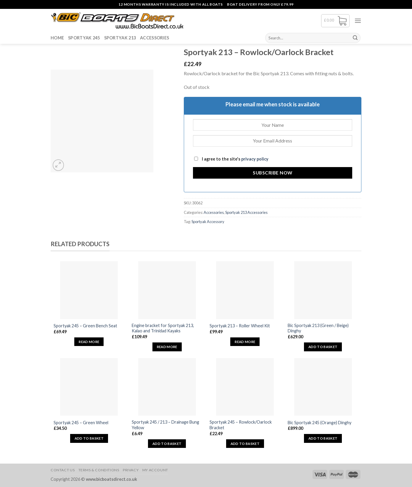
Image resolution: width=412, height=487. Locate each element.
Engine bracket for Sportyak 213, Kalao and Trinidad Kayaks (163, 328)
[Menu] (357, 20)
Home (57, 37)
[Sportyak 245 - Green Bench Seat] (89, 290)
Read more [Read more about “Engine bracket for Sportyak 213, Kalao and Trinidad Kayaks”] (167, 347)
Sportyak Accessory (207, 221)
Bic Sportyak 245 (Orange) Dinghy (319, 422)
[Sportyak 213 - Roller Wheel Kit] (245, 290)
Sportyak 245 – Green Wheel (81, 422)
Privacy (131, 470)
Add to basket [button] (323, 347)
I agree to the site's (231, 158)
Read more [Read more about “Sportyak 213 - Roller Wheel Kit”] (245, 342)
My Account (155, 470)
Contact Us (63, 470)
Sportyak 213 (120, 37)
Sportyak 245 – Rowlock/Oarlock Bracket (241, 424)
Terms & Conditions (98, 470)
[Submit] (355, 38)
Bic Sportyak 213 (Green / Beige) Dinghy (318, 328)
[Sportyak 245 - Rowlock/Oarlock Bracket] (245, 387)
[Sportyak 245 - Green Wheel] (89, 387)
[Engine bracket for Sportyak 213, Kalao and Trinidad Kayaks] (167, 290)
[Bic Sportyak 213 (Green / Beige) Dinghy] (323, 290)
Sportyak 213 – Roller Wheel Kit (240, 325)
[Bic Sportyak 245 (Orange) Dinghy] (323, 387)
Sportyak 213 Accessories (246, 212)
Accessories (154, 37)
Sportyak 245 (84, 37)
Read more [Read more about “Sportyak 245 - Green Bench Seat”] (89, 342)
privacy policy (254, 158)
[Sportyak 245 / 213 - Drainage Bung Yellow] (167, 387)
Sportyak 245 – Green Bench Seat (85, 325)
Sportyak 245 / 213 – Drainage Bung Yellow (165, 424)
